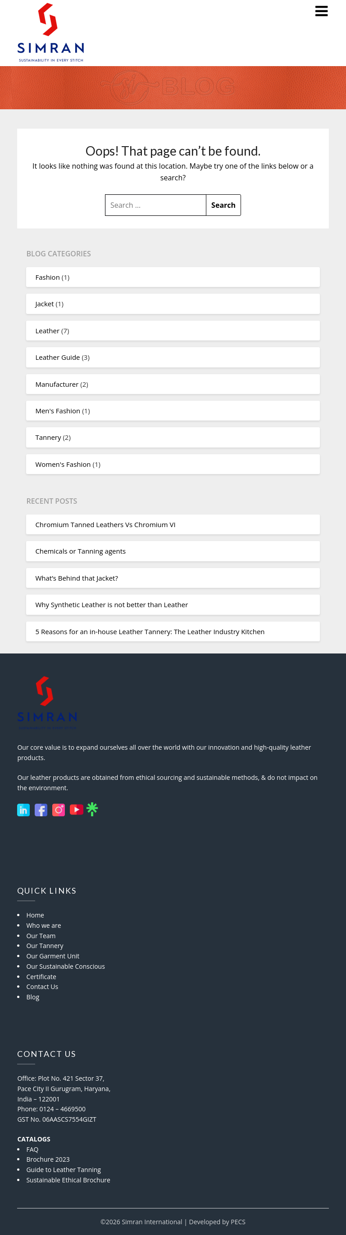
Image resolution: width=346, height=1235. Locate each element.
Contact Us (42, 986)
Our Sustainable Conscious (65, 966)
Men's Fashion (57, 410)
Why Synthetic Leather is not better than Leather (111, 604)
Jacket (44, 303)
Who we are (43, 925)
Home (35, 915)
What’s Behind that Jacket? (76, 577)
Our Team (40, 935)
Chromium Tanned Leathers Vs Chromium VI (105, 524)
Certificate (41, 976)
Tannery (48, 437)
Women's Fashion (63, 464)
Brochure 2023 (47, 1159)
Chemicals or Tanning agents (80, 550)
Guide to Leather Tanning (63, 1169)
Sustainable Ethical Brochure (68, 1180)
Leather (47, 330)
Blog (32, 997)
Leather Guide (57, 357)
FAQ (32, 1149)
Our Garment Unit (52, 956)
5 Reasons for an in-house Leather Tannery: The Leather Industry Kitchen (149, 631)
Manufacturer (56, 384)
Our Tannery (44, 945)
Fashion (47, 277)
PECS (238, 1221)
